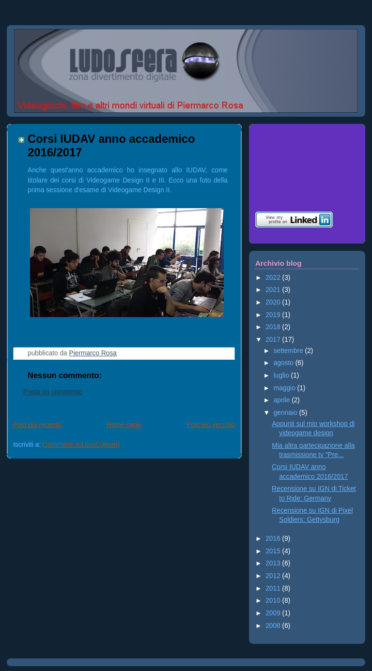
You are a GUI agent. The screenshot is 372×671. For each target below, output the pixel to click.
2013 (273, 563)
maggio (285, 388)
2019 (273, 315)
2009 (273, 613)
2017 (273, 339)
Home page (124, 424)
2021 (273, 289)
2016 (273, 538)
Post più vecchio (210, 424)
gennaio (286, 412)
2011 (273, 588)
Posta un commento (52, 392)
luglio (282, 375)
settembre (289, 350)
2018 (273, 327)
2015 (273, 551)
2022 (273, 277)
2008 (273, 625)
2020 (273, 302)
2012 (273, 576)
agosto (284, 362)
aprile (283, 400)
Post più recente (37, 424)
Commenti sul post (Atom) (81, 444)
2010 (273, 600)
